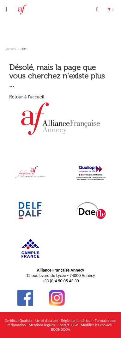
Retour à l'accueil (26, 97)
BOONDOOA (60, 329)
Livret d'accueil (46, 320)
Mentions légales (42, 325)
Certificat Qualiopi (19, 320)
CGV (74, 325)
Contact (63, 325)
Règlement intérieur (76, 320)
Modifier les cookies (96, 325)
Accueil (11, 49)
